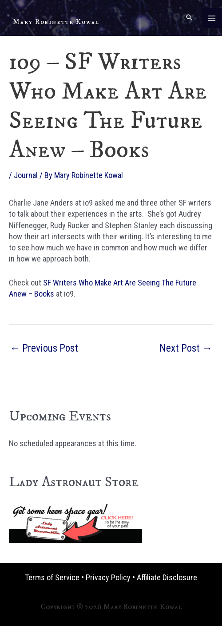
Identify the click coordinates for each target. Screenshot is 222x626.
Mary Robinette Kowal (56, 21)
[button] (189, 18)
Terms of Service (52, 577)
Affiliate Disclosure (167, 577)
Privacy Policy (108, 577)
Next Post (185, 348)
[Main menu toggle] (212, 18)
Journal (26, 175)
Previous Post (44, 348)
